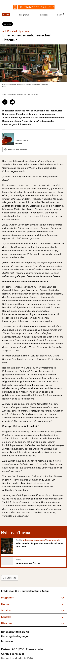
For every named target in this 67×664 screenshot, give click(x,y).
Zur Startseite (9, 577)
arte (41, 649)
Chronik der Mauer (12, 653)
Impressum (8, 640)
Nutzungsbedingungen (15, 636)
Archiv (7, 24)
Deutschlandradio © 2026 (17, 658)
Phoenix (32, 649)
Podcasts (43, 14)
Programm (24, 14)
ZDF (22, 649)
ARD (15, 649)
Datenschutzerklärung (15, 631)
